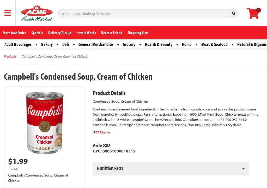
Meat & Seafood (214, 44)
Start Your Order (14, 32)
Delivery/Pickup (59, 32)
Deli (65, 44)
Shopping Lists (138, 32)
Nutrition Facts (110, 168)
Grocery (129, 44)
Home (187, 44)
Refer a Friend (111, 32)
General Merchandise (95, 44)
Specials (37, 32)
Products (10, 56)
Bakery (47, 44)
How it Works (86, 32)
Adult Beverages (18, 44)
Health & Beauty (158, 44)
